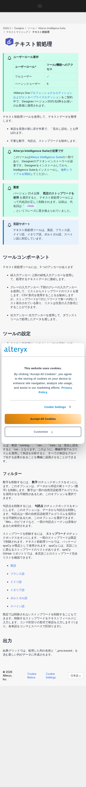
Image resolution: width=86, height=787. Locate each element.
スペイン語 (17, 606)
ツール (31, 28)
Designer (19, 28)
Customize (43, 431)
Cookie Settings (55, 407)
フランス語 (17, 573)
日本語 (76, 675)
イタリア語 (17, 590)
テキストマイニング (17, 31)
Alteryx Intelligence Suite (51, 28)
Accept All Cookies (43, 418)
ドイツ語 (16, 582)
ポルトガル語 (18, 598)
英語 (13, 565)
